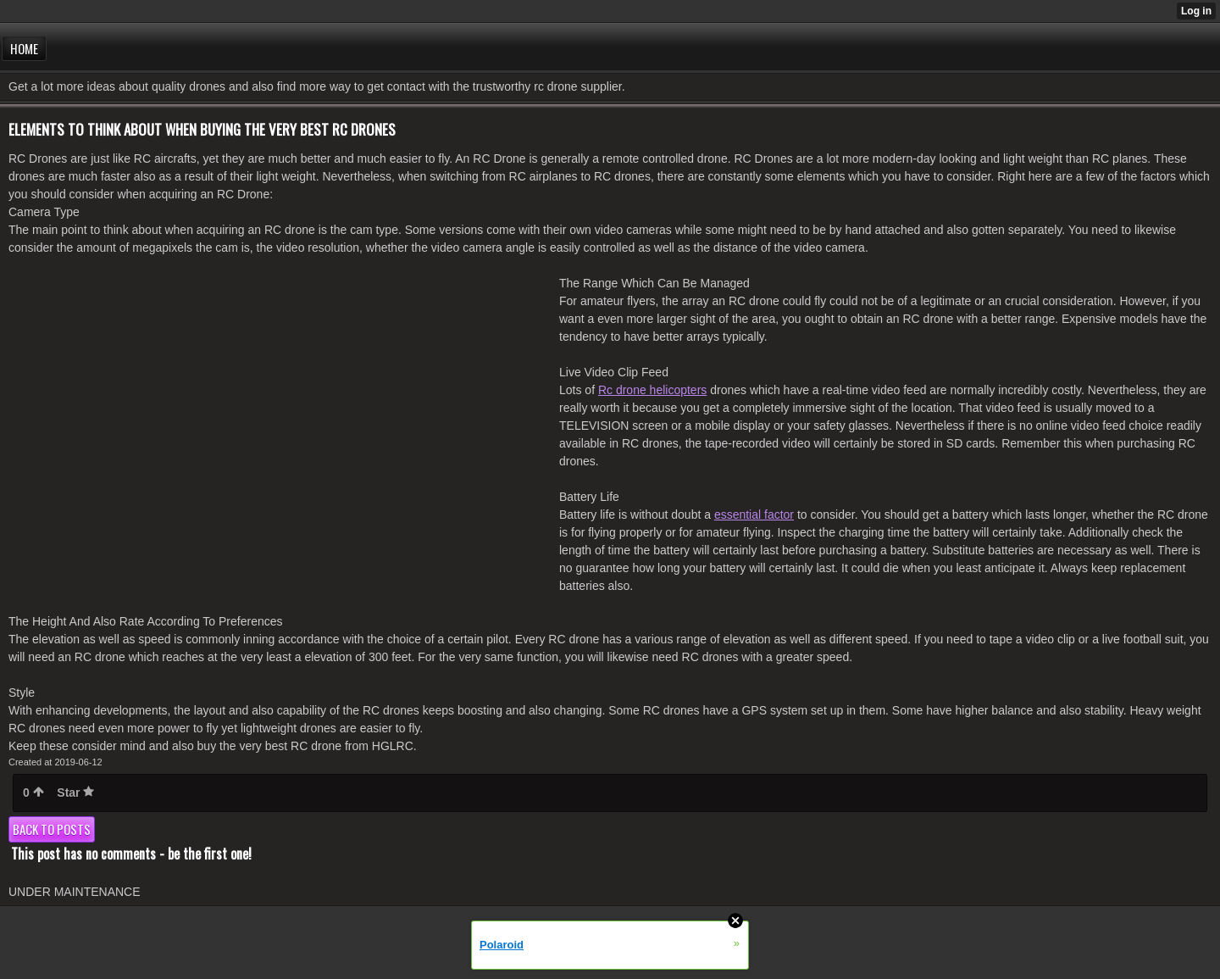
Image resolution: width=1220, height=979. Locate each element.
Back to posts (52, 829)
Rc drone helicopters (652, 390)
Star (75, 792)
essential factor (754, 514)
